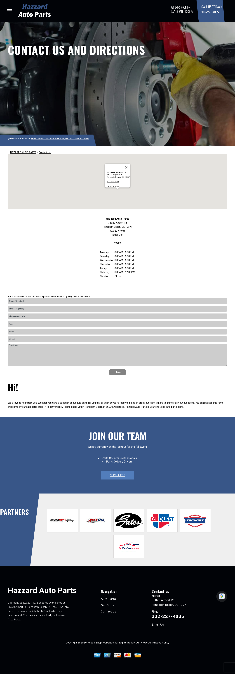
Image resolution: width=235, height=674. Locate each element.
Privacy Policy (160, 642)
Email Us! (117, 234)
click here (117, 475)
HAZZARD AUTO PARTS (23, 152)
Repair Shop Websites (100, 642)
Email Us (158, 624)
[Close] (126, 167)
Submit (117, 372)
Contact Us (45, 152)
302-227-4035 (210, 11)
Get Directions (113, 186)
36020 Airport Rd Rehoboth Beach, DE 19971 (53, 138)
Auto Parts (108, 599)
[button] (117, 192)
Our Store (107, 605)
